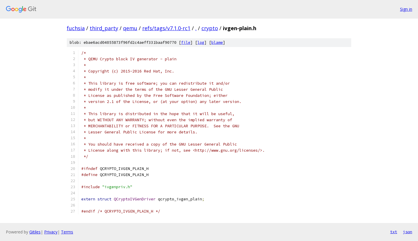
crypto (209, 28)
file (185, 42)
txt (393, 231)
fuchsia (76, 28)
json (407, 231)
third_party (104, 28)
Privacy (50, 232)
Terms (67, 232)
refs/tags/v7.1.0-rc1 (166, 28)
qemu (130, 28)
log (200, 42)
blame (217, 42)
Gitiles (35, 232)
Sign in (406, 9)
